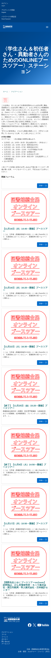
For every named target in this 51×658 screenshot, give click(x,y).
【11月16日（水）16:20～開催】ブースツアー (25, 288)
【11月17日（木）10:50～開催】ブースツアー (25, 524)
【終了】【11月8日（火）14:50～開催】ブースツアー (24, 465)
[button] (5, 100)
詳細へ (41, 185)
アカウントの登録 (8, 11)
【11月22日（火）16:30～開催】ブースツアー (25, 347)
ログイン (5, 4)
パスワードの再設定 (9, 18)
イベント (5, 637)
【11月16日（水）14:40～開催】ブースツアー (25, 229)
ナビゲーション (17, 91)
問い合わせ (6, 641)
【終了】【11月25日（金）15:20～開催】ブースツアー (25, 406)
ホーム (5, 91)
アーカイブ (6, 644)
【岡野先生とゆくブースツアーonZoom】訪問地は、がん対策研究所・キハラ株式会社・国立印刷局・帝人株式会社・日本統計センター (25, 586)
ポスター (5, 639)
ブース (4, 634)
